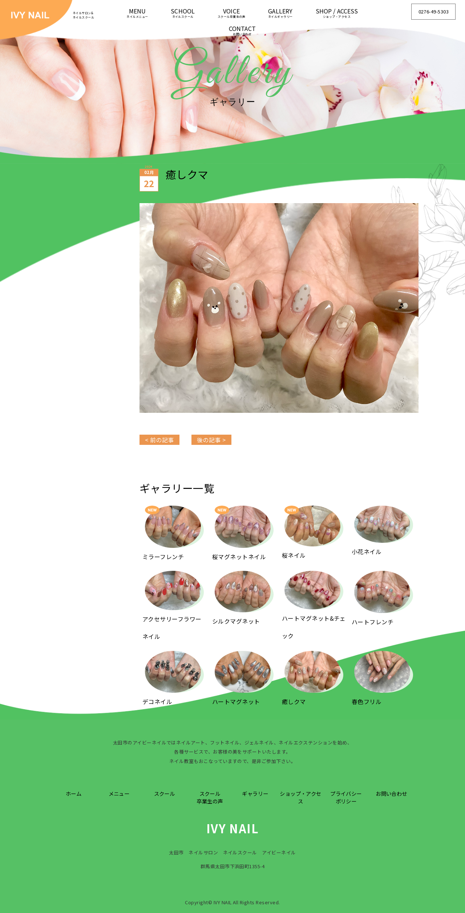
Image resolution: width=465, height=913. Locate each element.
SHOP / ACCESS (337, 13)
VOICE (231, 13)
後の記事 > (211, 439)
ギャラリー (255, 793)
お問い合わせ (391, 793)
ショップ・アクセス (301, 797)
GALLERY (280, 13)
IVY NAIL (232, 828)
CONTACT (242, 30)
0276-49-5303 (433, 11)
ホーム (73, 793)
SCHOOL (183, 13)
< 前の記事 (159, 439)
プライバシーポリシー (346, 797)
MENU (137, 13)
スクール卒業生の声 (210, 797)
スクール (164, 793)
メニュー (119, 793)
